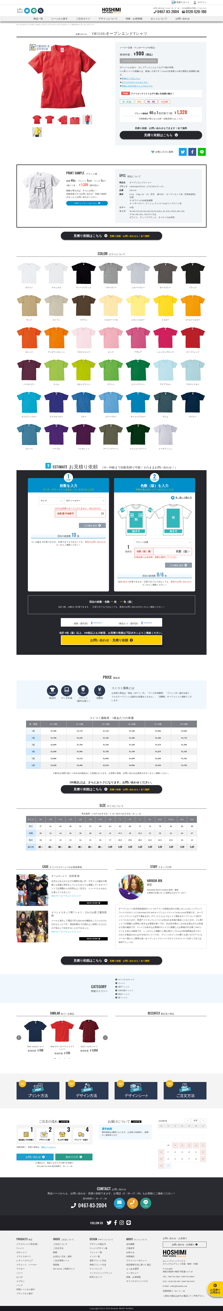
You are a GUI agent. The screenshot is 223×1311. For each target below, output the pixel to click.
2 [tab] (59, 1058)
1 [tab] (55, 1058)
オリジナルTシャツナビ (137, 1281)
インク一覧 (95, 1256)
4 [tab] (69, 1058)
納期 (55, 1252)
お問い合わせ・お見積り (183, 1244)
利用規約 (130, 1256)
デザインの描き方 (98, 1244)
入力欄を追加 (90, 525)
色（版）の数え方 (183, 497)
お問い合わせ (182, 18)
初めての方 (72, 1157)
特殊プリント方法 (98, 1264)
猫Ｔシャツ (123, 998)
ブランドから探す (24, 1293)
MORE (63, 1121)
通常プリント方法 (98, 1260)
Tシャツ (121, 983)
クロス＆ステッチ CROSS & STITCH (139, 61)
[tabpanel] (35, 1036)
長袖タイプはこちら (131, 78)
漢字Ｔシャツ (124, 987)
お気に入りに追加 (164, 152)
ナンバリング (96, 1269)
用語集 (56, 1264)
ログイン (200, 2)
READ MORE (92, 903)
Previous (18, 1037)
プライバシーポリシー (136, 1260)
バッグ (19, 1285)
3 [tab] (64, 1058)
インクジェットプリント (101, 1273)
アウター (20, 1269)
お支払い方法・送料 (62, 1256)
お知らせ (130, 1252)
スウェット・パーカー (26, 1264)
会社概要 (130, 1244)
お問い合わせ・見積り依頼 (109, 640)
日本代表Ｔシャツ (125, 990)
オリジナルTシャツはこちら (135, 82)
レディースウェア (24, 1260)
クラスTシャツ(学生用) (27, 1244)
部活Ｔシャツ (124, 994)
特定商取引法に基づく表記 (138, 1264)
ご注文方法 (58, 1248)
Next (105, 1037)
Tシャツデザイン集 (98, 1248)
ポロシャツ (21, 1252)
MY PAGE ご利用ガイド (64, 1269)
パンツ (19, 1273)
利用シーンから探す (25, 1289)
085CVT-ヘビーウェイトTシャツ (66, 896)
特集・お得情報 (133, 1277)
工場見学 (130, 1248)
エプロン (20, 1281)
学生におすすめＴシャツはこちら (137, 86)
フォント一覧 (96, 1252)
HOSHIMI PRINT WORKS (111, 10)
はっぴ (19, 1277)
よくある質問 (132, 1269)
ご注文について (60, 1244)
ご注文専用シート (61, 1260)
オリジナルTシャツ (126, 979)
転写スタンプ (96, 1277)
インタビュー (132, 1273)
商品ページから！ (48, 1147)
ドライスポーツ (23, 1256)
